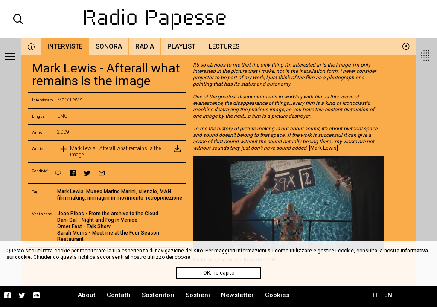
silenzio (147, 191)
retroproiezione (164, 198)
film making (71, 198)
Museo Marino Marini (111, 191)
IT (375, 295)
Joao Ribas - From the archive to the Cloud (107, 214)
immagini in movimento (115, 198)
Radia (144, 46)
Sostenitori (158, 295)
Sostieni (198, 295)
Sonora (109, 46)
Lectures (224, 46)
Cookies (277, 295)
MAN (165, 191)
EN (388, 295)
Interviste (64, 46)
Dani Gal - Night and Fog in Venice (97, 220)
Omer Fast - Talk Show (84, 226)
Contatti (119, 295)
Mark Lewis (70, 191)
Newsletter (237, 295)
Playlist (181, 46)
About (87, 295)
